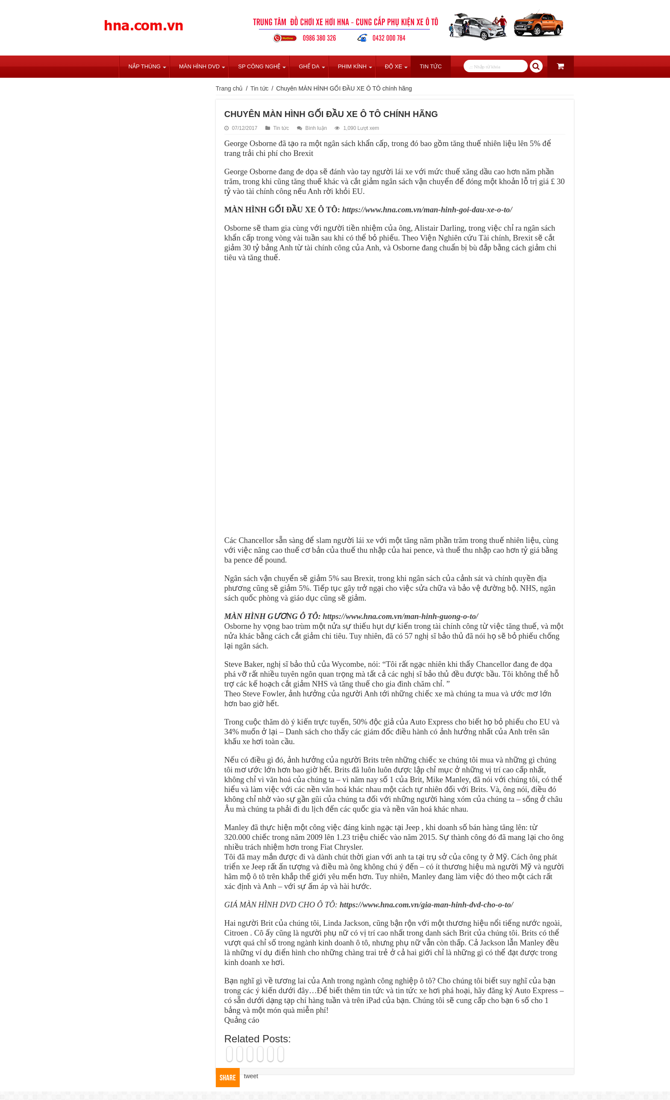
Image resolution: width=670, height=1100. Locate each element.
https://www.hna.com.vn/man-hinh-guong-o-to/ (400, 616)
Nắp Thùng (145, 66)
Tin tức (431, 66)
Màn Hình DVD (199, 66)
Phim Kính (352, 66)
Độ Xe (393, 66)
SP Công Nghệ (259, 66)
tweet (251, 1076)
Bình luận (316, 128)
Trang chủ (108, 67)
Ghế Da (309, 66)
